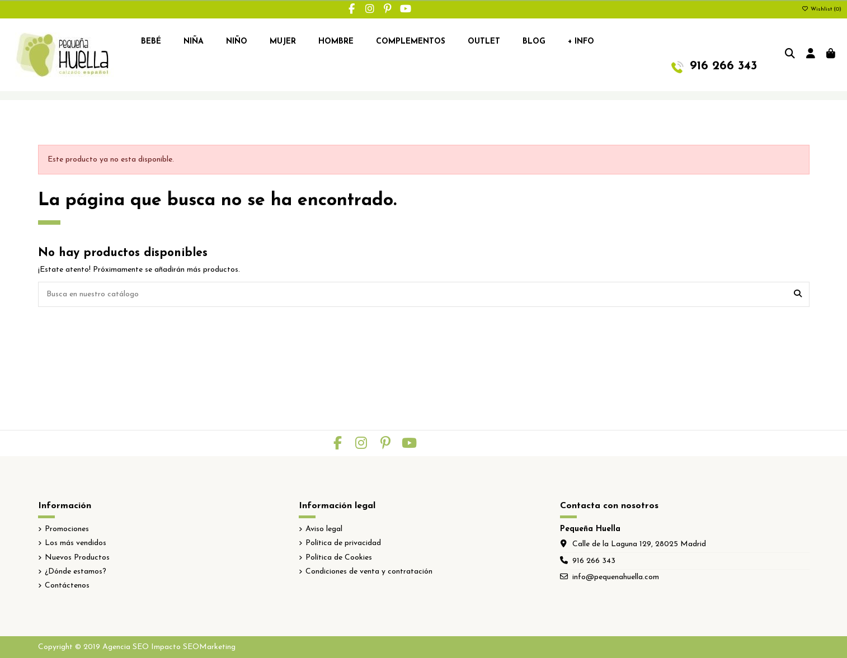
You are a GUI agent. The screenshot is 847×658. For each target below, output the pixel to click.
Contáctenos (67, 585)
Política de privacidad (343, 543)
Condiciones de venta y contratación (368, 571)
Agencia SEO (125, 647)
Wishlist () (821, 9)
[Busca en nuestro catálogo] (798, 294)
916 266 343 (593, 561)
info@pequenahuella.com (615, 577)
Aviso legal (323, 529)
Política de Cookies (338, 557)
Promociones (67, 529)
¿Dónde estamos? (75, 571)
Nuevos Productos (77, 557)
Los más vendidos (75, 543)
